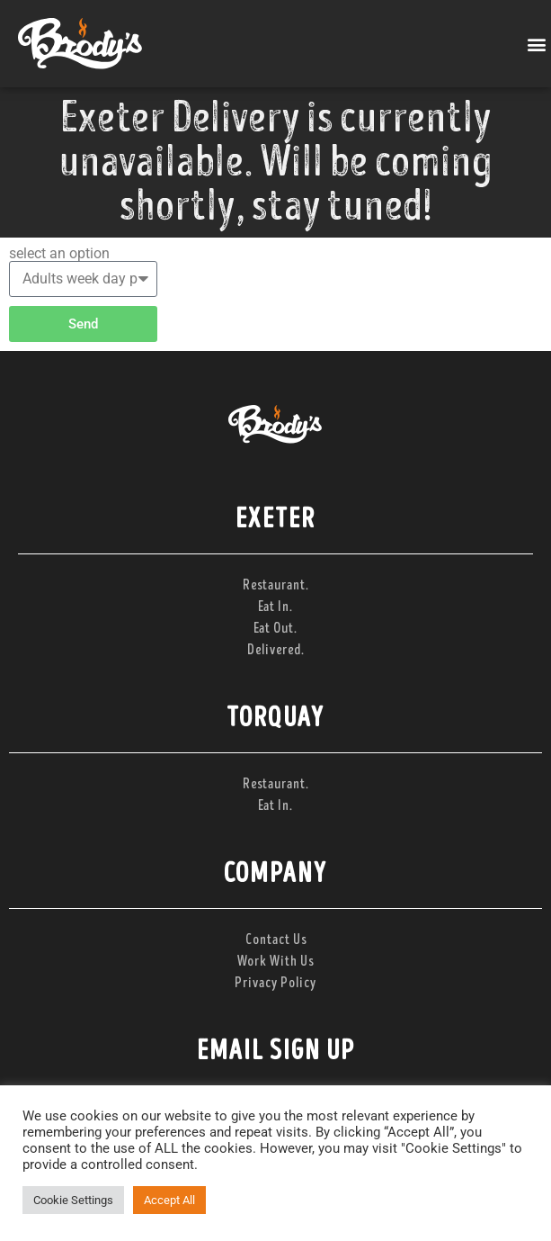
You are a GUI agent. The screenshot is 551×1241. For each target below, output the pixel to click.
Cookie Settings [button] (73, 1200)
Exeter (275, 519)
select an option (59, 254)
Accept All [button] (169, 1200)
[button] (536, 43)
